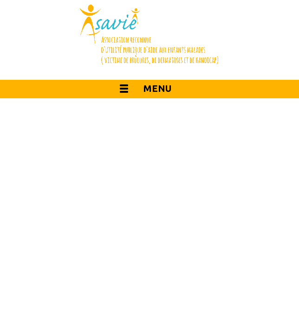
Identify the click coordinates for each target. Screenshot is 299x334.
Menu (157, 88)
